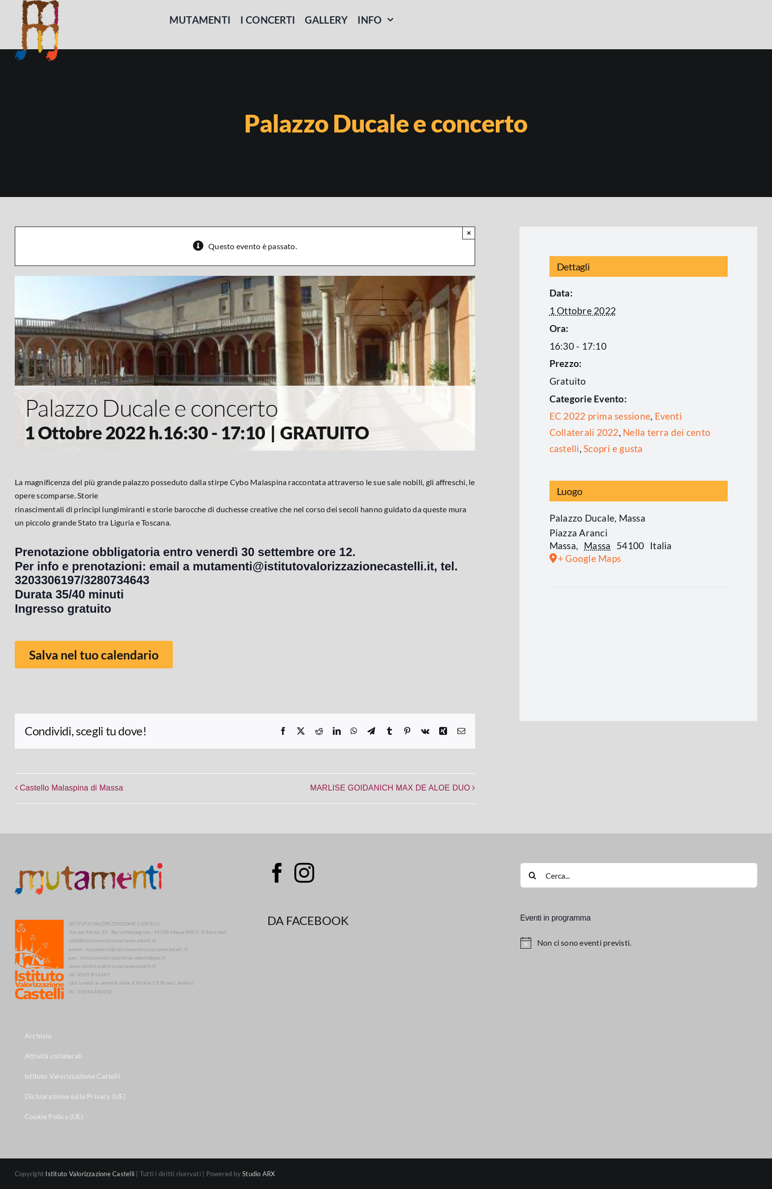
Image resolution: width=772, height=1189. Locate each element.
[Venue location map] (638, 651)
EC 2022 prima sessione (599, 416)
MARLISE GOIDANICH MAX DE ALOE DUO (390, 788)
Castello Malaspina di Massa (71, 788)
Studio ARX (258, 1174)
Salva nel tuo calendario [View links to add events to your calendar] (94, 654)
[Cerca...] (638, 875)
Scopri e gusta (613, 448)
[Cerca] (532, 875)
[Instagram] (304, 873)
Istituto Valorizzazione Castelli (89, 1174)
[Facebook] (277, 873)
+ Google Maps (589, 558)
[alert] (638, 943)
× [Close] (469, 233)
